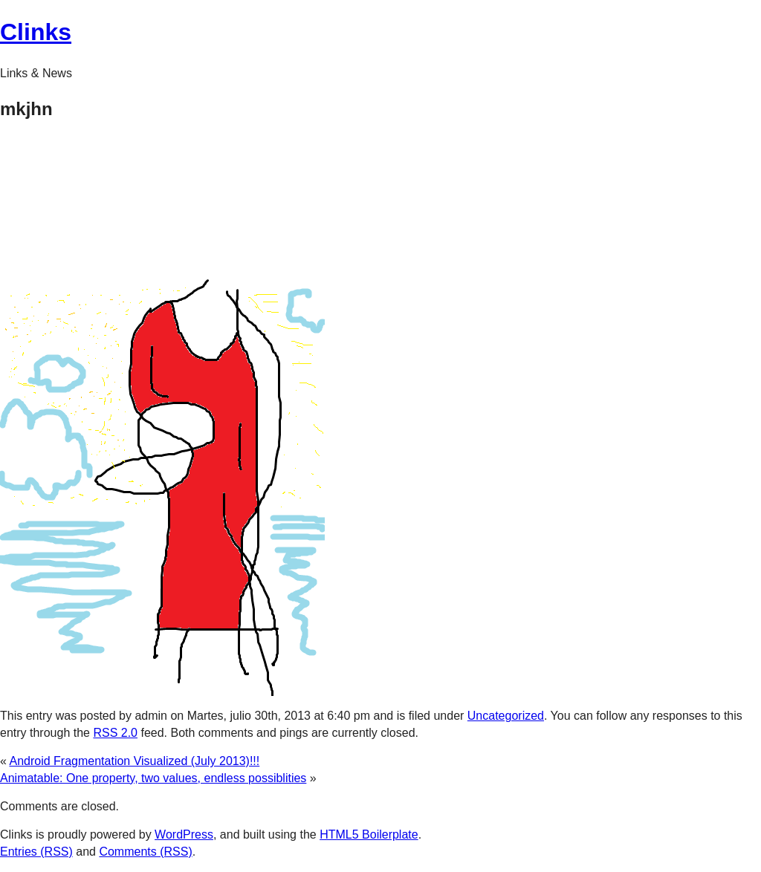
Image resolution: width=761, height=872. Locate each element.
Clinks (35, 32)
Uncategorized (505, 715)
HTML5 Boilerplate (369, 834)
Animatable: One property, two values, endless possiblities (153, 778)
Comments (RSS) (145, 851)
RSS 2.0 (115, 732)
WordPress (184, 834)
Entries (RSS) (36, 851)
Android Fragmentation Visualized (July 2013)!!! (134, 761)
